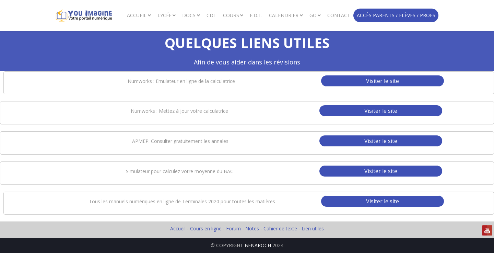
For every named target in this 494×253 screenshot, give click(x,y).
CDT (211, 15)
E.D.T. (256, 15)
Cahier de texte (280, 228)
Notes (252, 228)
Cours (231, 15)
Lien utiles (313, 228)
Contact (338, 15)
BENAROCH (258, 245)
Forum (233, 228)
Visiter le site (382, 81)
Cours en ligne (206, 228)
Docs (189, 15)
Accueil (136, 15)
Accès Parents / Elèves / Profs (396, 15)
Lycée (164, 15)
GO (313, 15)
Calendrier (283, 15)
